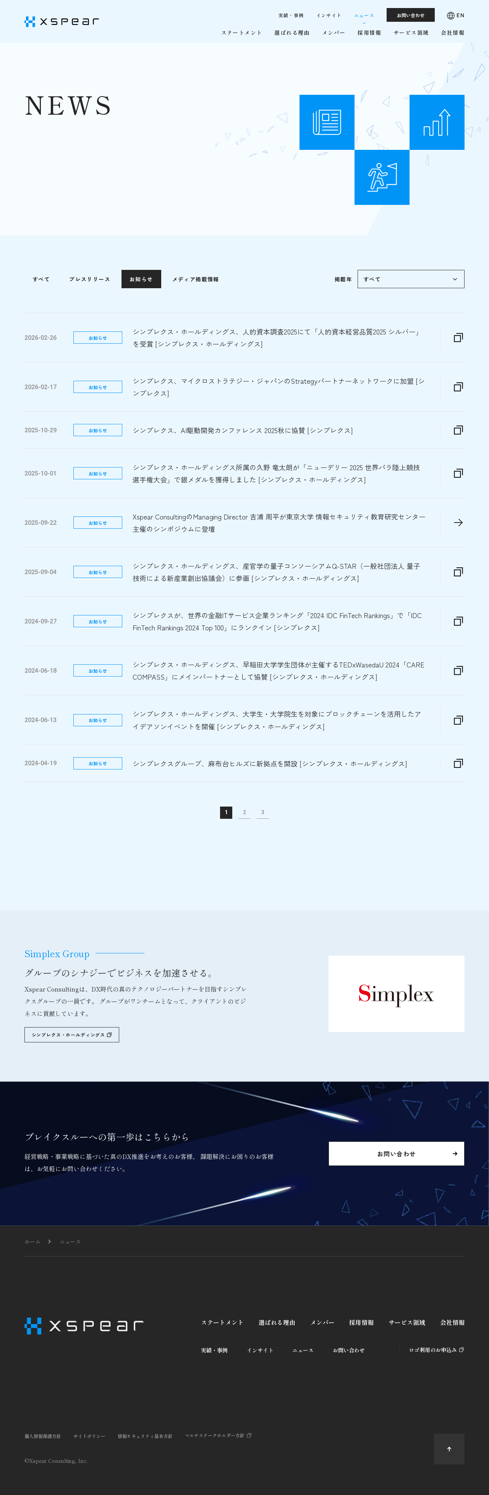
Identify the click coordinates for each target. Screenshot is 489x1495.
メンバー (322, 1322)
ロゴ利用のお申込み (433, 1350)
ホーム (32, 1241)
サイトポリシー (89, 1436)
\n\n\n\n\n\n (411, 306)
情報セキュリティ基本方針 (145, 1436)
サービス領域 (407, 1322)
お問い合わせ (349, 1350)
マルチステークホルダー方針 (214, 1435)
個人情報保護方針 (42, 1436)
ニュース (70, 1241)
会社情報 (452, 1322)
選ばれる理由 (277, 1322)
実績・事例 (214, 1350)
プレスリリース (89, 306)
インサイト (260, 1350)
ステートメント (222, 1322)
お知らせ (141, 306)
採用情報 (361, 1322)
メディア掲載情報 (195, 306)
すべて (41, 306)
